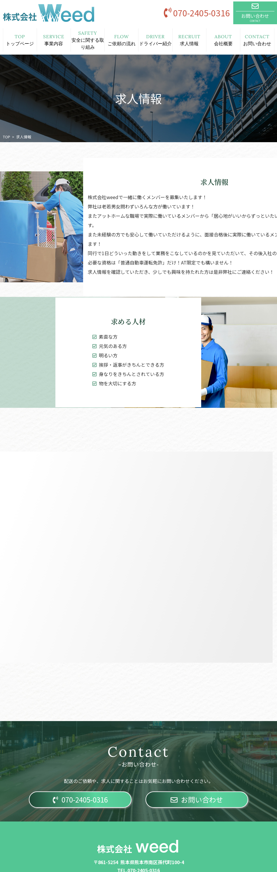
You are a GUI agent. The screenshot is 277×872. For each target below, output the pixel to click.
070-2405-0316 (80, 799)
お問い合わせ (197, 799)
